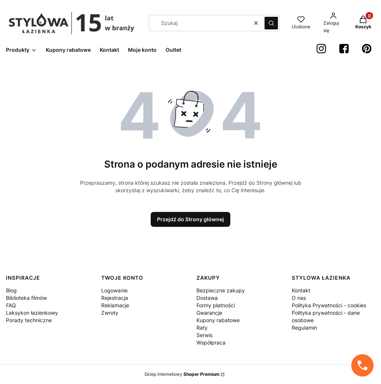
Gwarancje (209, 313)
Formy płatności (215, 305)
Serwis (204, 335)
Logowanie (114, 290)
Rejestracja (114, 298)
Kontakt (301, 290)
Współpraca (210, 342)
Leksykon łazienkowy (32, 313)
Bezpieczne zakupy (220, 290)
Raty (202, 327)
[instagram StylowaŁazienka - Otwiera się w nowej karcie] (321, 48)
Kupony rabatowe (218, 320)
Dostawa (207, 298)
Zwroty (109, 313)
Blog (11, 290)
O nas (299, 298)
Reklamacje (115, 305)
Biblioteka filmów (26, 298)
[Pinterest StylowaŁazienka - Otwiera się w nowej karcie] (366, 48)
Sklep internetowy (182, 374)
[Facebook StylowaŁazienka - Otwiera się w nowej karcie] (344, 48)
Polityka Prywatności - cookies (329, 305)
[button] (271, 23)
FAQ (11, 305)
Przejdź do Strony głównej (190, 219)
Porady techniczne (29, 320)
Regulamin (304, 327)
